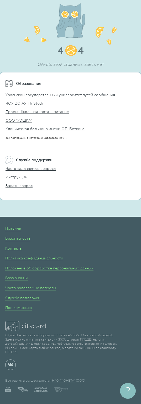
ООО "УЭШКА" (19, 120)
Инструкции (17, 177)
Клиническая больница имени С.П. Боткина (45, 129)
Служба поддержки (22, 298)
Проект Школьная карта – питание (37, 112)
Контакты (13, 248)
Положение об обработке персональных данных (49, 268)
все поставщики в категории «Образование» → (36, 137)
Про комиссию (18, 308)
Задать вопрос (19, 186)
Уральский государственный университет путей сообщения (60, 95)
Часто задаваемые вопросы (31, 168)
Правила (13, 228)
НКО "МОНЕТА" (63, 380)
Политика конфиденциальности (34, 258)
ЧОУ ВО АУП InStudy (25, 103)
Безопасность (17, 238)
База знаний (16, 278)
